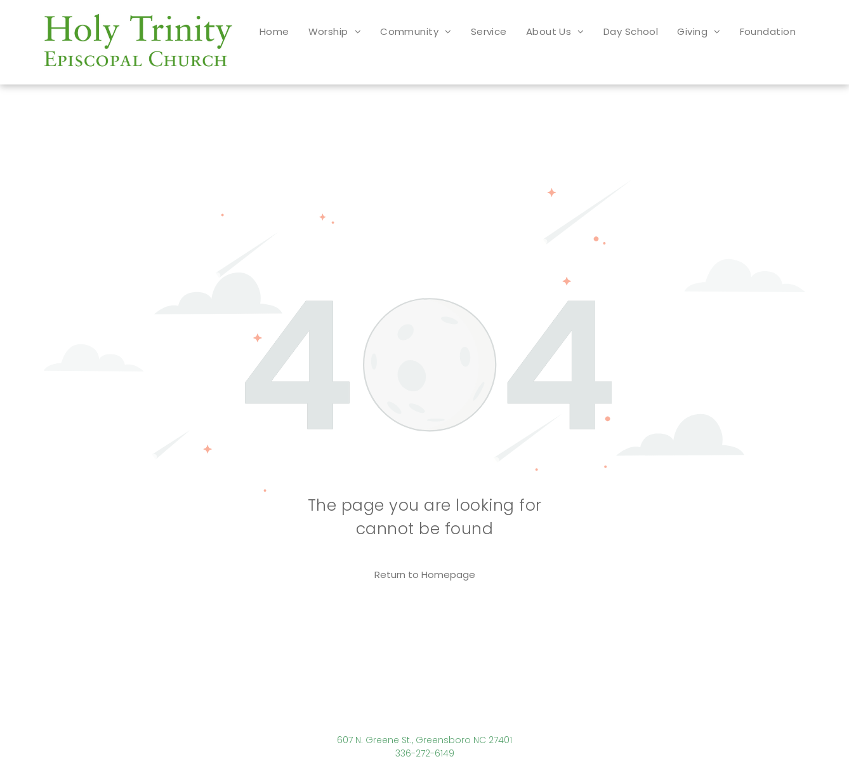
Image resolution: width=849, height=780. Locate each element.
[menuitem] (274, 31)
